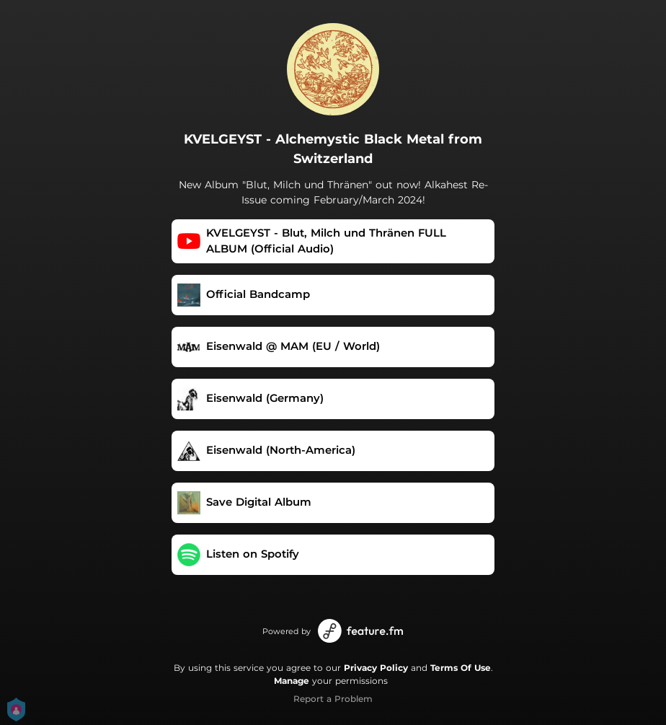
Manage (291, 680)
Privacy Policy (376, 667)
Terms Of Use (460, 667)
